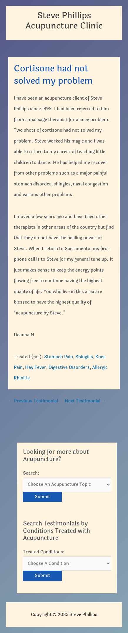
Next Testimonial (85, 401)
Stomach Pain (58, 357)
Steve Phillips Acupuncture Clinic (64, 21)
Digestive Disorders (69, 367)
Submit (42, 496)
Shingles (84, 357)
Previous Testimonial (33, 401)
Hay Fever (35, 367)
